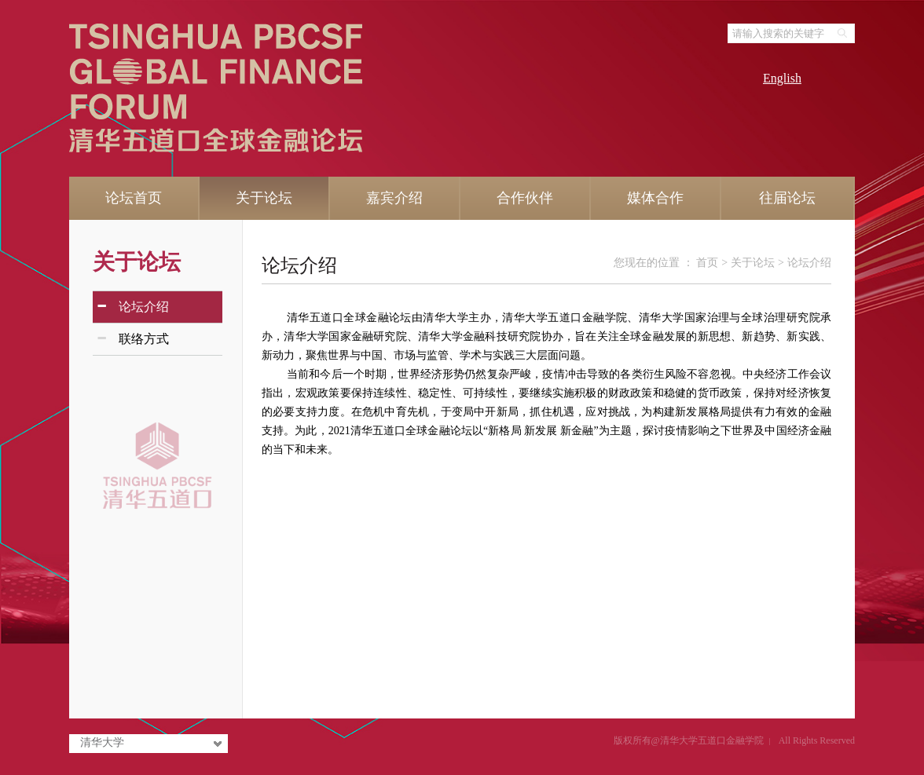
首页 (707, 263)
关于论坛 (137, 262)
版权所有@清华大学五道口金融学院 (689, 740)
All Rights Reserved (817, 740)
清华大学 (102, 742)
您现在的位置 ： (655, 263)
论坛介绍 (299, 265)
